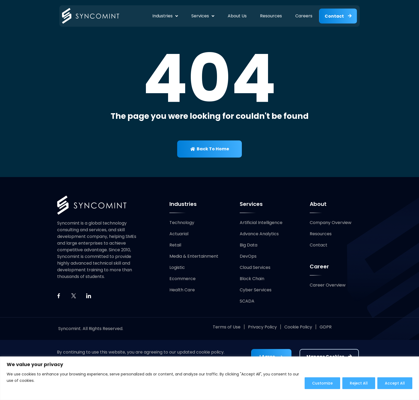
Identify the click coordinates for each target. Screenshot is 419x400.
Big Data (248, 245)
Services (202, 16)
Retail (175, 245)
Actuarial (178, 234)
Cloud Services (255, 268)
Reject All (358, 383)
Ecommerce (182, 279)
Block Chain (252, 279)
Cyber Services (255, 290)
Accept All (395, 383)
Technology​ (181, 223)
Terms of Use (226, 327)
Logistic (177, 268)
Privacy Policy (262, 327)
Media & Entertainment (193, 256)
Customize (321, 383)
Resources (270, 16)
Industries (164, 16)
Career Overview (328, 285)
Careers (303, 16)
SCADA (247, 301)
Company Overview (330, 223)
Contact (318, 245)
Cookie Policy (298, 327)
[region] (209, 378)
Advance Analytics (259, 234)
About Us (236, 16)
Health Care (182, 290)
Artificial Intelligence (261, 223)
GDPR (326, 327)
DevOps (248, 256)
